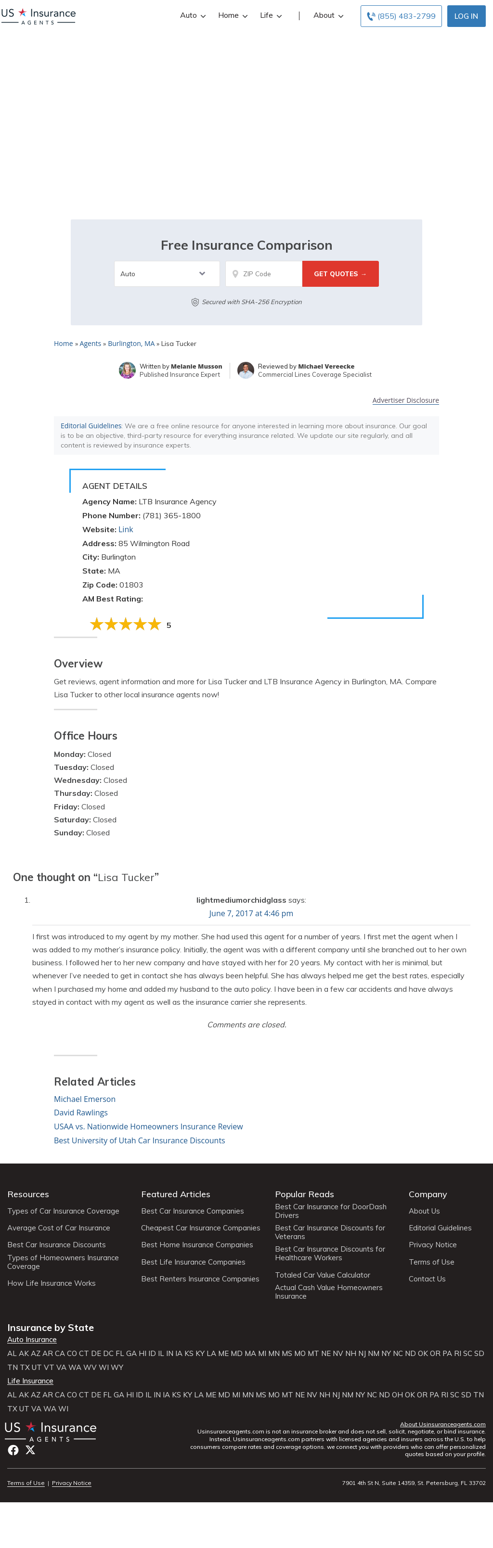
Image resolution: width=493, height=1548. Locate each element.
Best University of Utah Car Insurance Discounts (139, 1140)
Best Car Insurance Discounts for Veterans (330, 1232)
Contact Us (427, 1279)
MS (287, 1353)
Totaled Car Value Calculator (322, 1275)
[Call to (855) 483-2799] (401, 16)
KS (189, 1353)
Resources (28, 1194)
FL (120, 1353)
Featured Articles (175, 1194)
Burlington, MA (131, 343)
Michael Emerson (85, 1099)
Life (270, 15)
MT (313, 1353)
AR (47, 1353)
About (327, 15)
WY (117, 1367)
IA (178, 1353)
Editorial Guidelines (91, 425)
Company (428, 1194)
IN (169, 1353)
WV (90, 1367)
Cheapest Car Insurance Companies (200, 1228)
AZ (35, 1353)
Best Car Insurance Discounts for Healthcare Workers (330, 1253)
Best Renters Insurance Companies (200, 1279)
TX (25, 1367)
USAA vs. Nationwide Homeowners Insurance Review (148, 1126)
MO (300, 1353)
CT (84, 1353)
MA (250, 1353)
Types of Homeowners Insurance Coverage (63, 1262)
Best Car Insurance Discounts (56, 1245)
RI (457, 1353)
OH (397, 1395)
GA (131, 1353)
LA (211, 1353)
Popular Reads (304, 1194)
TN (12, 1367)
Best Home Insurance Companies (197, 1245)
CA (60, 1353)
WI (104, 1367)
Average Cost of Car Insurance (58, 1228)
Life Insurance (30, 1381)
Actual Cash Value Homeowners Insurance (329, 1292)
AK (24, 1353)
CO (72, 1353)
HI (142, 1353)
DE (96, 1353)
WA (74, 1367)
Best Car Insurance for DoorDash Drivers (331, 1211)
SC (467, 1353)
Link (125, 529)
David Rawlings (81, 1112)
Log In (466, 16)
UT (37, 1367)
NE (326, 1353)
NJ (362, 1353)
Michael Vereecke (326, 366)
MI (262, 1353)
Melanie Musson (196, 366)
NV (338, 1353)
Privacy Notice (433, 1245)
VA (61, 1367)
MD (237, 1353)
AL (12, 1353)
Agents (91, 343)
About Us (424, 1211)
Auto (192, 15)
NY (386, 1353)
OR (435, 1353)
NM (373, 1353)
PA (447, 1353)
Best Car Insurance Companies (192, 1211)
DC (108, 1353)
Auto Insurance (32, 1339)
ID (152, 1353)
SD (479, 1353)
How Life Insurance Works (51, 1283)
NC (398, 1353)
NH (350, 1353)
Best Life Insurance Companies (193, 1262)
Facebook (13, 1450)
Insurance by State (50, 1327)
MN (274, 1353)
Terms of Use (431, 1262)
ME (223, 1353)
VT (49, 1367)
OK (423, 1353)
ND (410, 1353)
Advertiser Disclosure (406, 401)
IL (161, 1353)
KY (200, 1353)
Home (232, 15)
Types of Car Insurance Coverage (63, 1211)
